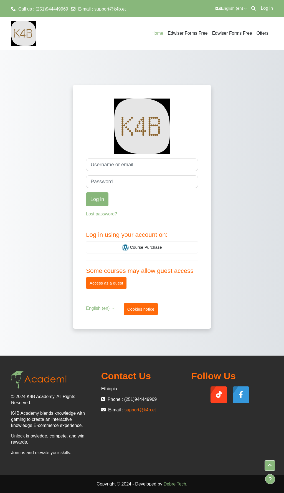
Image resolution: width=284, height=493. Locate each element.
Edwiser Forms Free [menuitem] (188, 33)
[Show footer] (270, 479)
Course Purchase (142, 247)
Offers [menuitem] (262, 33)
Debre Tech (175, 484)
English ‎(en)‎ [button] (98, 308)
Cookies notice (140, 309)
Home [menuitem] (157, 33)
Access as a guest (106, 283)
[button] (231, 8)
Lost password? (101, 214)
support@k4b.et (110, 9)
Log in (267, 8)
